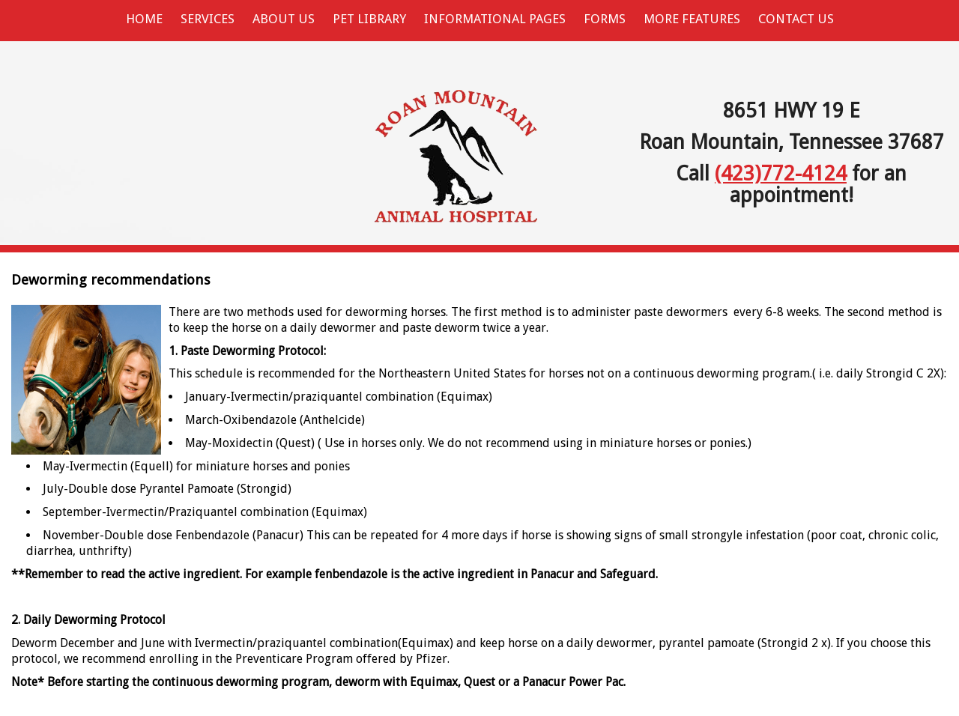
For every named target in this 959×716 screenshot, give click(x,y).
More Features (692, 18)
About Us (283, 18)
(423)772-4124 (781, 173)
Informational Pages (495, 18)
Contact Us (796, 18)
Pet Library (369, 18)
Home (144, 18)
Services (208, 18)
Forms (605, 18)
